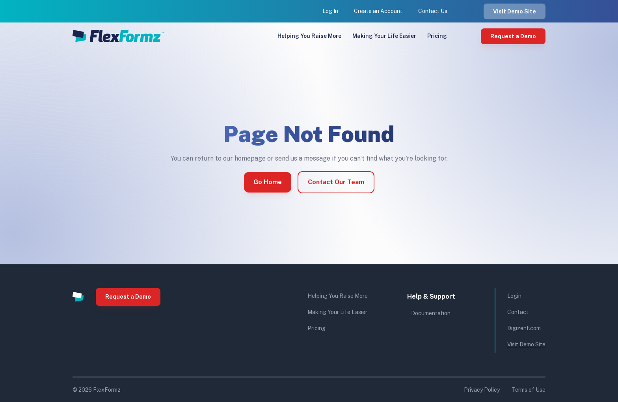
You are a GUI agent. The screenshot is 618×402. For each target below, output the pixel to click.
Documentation (430, 313)
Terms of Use (528, 390)
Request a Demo (513, 36)
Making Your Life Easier (384, 36)
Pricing (437, 36)
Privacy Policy (482, 390)
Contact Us (432, 11)
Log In (330, 11)
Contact (518, 312)
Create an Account (378, 11)
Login (514, 296)
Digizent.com (524, 328)
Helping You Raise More (309, 36)
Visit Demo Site (514, 11)
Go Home (267, 182)
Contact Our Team (336, 182)
